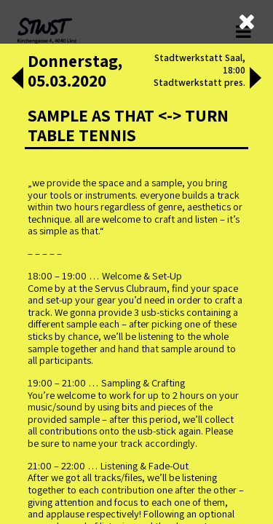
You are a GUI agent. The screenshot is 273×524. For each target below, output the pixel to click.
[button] (17, 79)
